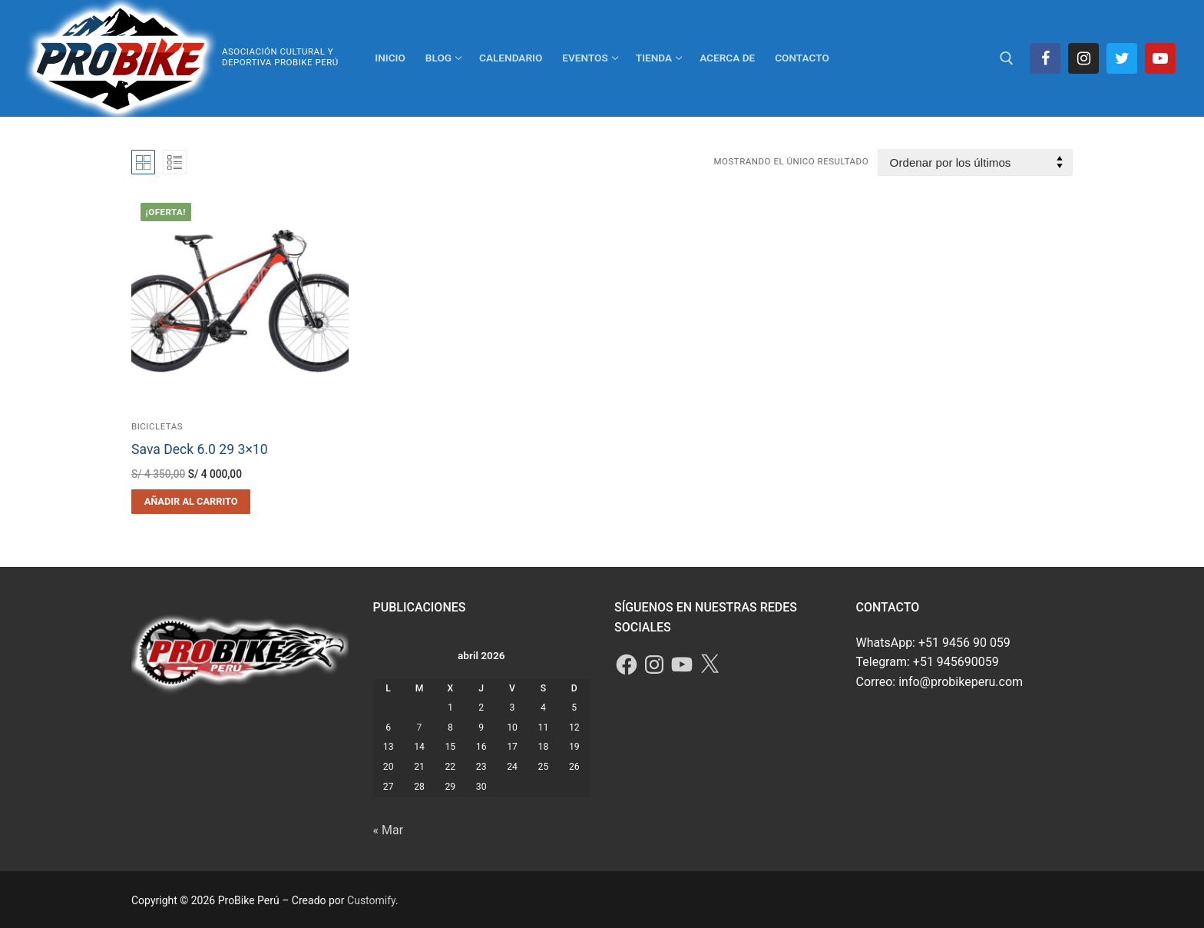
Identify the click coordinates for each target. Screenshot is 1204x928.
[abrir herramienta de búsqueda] (1007, 58)
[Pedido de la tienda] (975, 162)
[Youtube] (1160, 58)
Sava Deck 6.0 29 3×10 (199, 449)
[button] (190, 501)
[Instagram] (1083, 58)
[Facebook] (1045, 58)
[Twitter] (1121, 58)
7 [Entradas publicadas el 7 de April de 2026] (419, 727)
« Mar (388, 830)
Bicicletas (157, 426)
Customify (371, 900)
